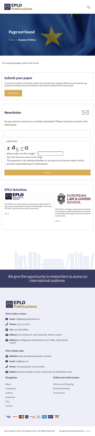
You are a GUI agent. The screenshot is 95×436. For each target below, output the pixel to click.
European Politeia (27, 40)
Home (12, 40)
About (8, 384)
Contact (8, 406)
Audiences (10, 397)
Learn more (13, 93)
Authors (9, 393)
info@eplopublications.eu (28, 319)
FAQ (7, 401)
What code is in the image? (21, 153)
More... (7, 213)
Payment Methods (61, 388)
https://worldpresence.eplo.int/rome (34, 356)
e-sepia (87, 431)
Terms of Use (59, 393)
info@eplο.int (22, 361)
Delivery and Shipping (63, 384)
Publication (10, 388)
